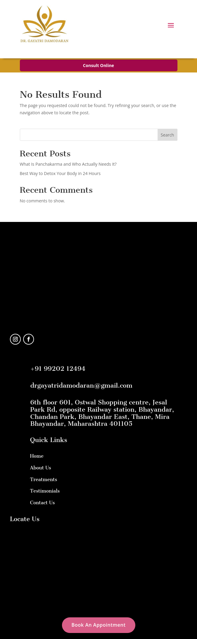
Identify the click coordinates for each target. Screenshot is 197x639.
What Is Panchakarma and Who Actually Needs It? (68, 164)
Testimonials (45, 491)
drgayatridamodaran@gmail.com (81, 385)
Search (167, 135)
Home (37, 456)
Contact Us (42, 502)
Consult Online (98, 65)
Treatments (43, 479)
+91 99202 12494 (57, 368)
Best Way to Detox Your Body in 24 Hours (60, 173)
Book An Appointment (99, 625)
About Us (40, 468)
